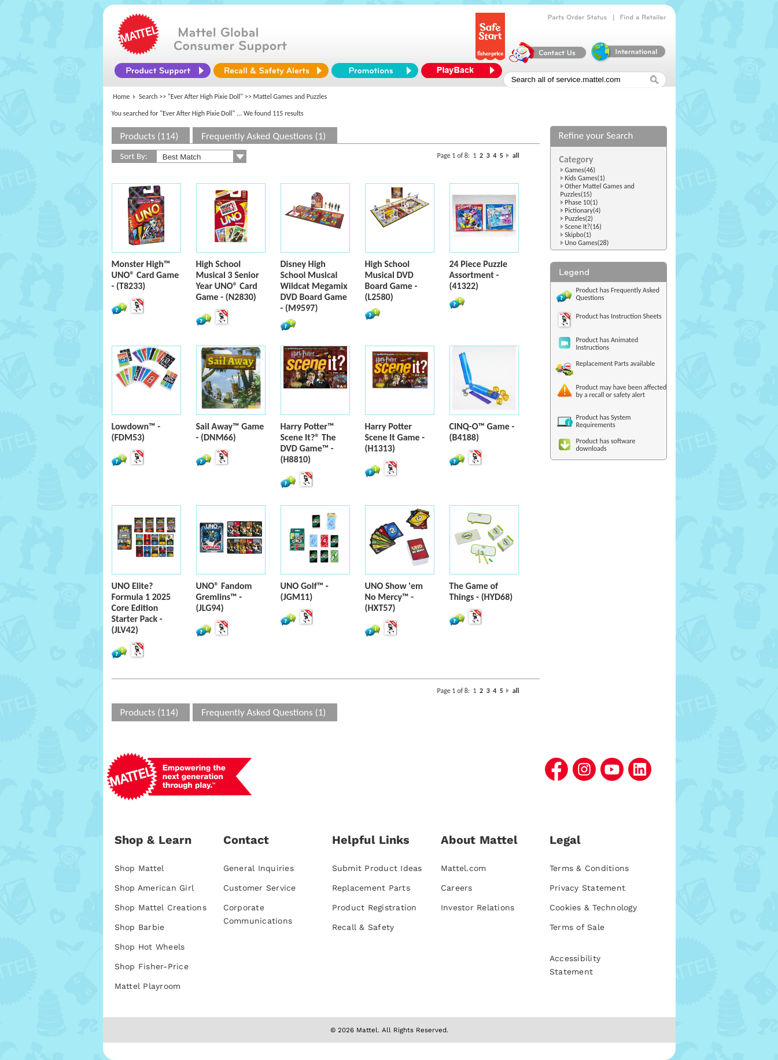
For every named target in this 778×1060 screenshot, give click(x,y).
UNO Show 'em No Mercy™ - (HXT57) (394, 596)
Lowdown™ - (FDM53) (136, 432)
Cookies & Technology (593, 907)
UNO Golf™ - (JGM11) (305, 591)
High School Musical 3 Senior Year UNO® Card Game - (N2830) (227, 280)
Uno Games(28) (587, 243)
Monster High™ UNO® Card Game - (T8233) (145, 274)
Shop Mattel (139, 868)
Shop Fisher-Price (152, 966)
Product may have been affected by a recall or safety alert (621, 391)
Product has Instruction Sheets (619, 316)
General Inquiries (258, 868)
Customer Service (259, 887)
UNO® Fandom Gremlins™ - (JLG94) (224, 596)
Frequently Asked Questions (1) (263, 136)
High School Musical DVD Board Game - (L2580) (391, 280)
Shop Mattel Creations (161, 907)
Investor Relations (478, 907)
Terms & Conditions (589, 868)
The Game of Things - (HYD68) (481, 591)
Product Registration (374, 907)
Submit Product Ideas (377, 868)
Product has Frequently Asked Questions (618, 294)
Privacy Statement (587, 887)
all (515, 155)
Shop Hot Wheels (150, 946)
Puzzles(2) (579, 218)
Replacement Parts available (615, 363)
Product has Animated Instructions (607, 343)
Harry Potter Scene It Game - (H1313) (395, 437)
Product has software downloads (606, 445)
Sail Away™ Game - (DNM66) (230, 432)
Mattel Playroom (148, 986)
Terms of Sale (577, 927)
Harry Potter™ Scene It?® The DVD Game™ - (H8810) (308, 443)
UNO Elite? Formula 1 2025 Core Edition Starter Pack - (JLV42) (141, 607)
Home (121, 96)
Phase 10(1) (581, 202)
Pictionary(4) (582, 210)
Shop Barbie (140, 927)
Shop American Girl (154, 887)
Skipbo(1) (578, 235)
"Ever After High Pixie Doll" (205, 96)
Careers (457, 887)
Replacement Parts (371, 887)
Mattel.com (463, 868)
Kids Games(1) (585, 178)
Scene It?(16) (583, 227)
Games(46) (580, 170)
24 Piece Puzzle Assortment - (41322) (478, 274)
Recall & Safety (363, 927)
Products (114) (149, 136)
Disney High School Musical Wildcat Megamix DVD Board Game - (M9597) (314, 285)
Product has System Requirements (603, 421)
